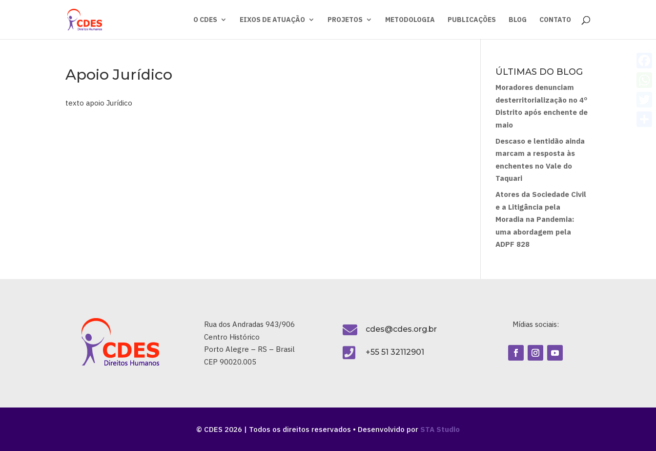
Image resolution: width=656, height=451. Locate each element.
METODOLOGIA (410, 20)
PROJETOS (345, 20)
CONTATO (555, 20)
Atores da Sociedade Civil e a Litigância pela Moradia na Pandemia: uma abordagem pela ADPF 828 (540, 219)
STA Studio (440, 429)
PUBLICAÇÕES (472, 20)
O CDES (205, 20)
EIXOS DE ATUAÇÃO (272, 20)
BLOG (518, 20)
